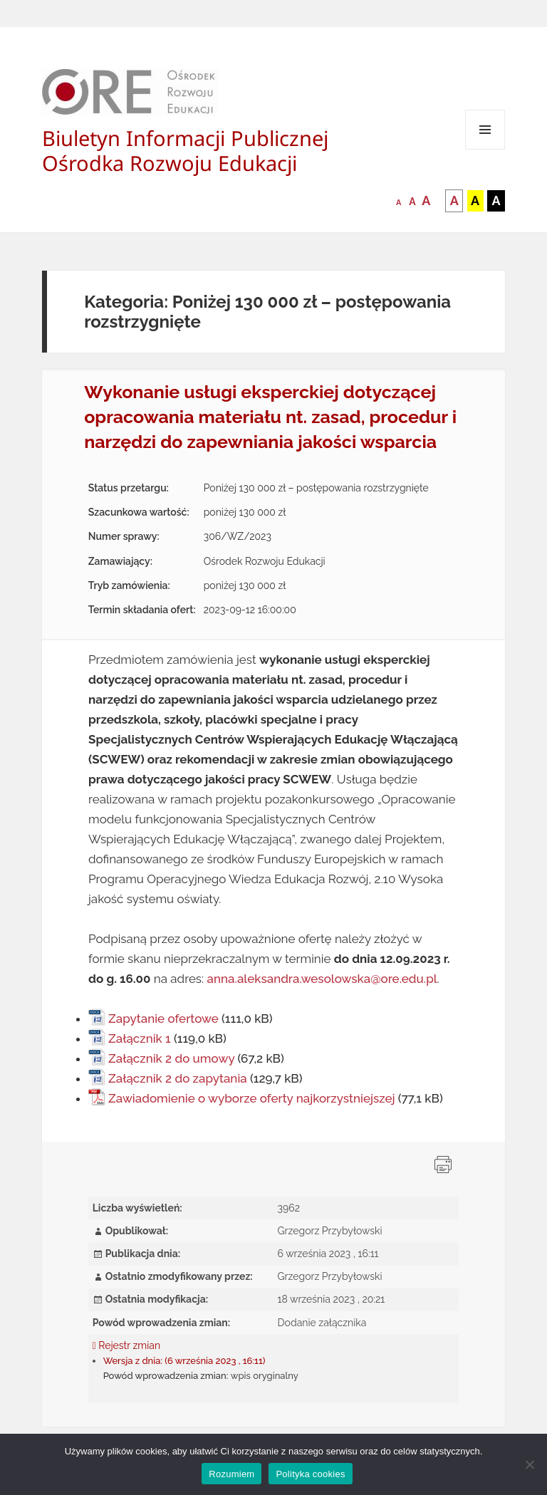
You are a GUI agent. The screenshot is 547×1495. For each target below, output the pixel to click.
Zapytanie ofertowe (163, 1018)
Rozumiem (231, 1474)
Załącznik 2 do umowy (171, 1058)
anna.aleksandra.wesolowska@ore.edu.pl (322, 979)
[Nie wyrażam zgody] (529, 1464)
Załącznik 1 (139, 1038)
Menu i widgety (485, 149)
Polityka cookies (310, 1474)
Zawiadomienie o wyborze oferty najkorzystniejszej (251, 1098)
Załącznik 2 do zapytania (177, 1078)
